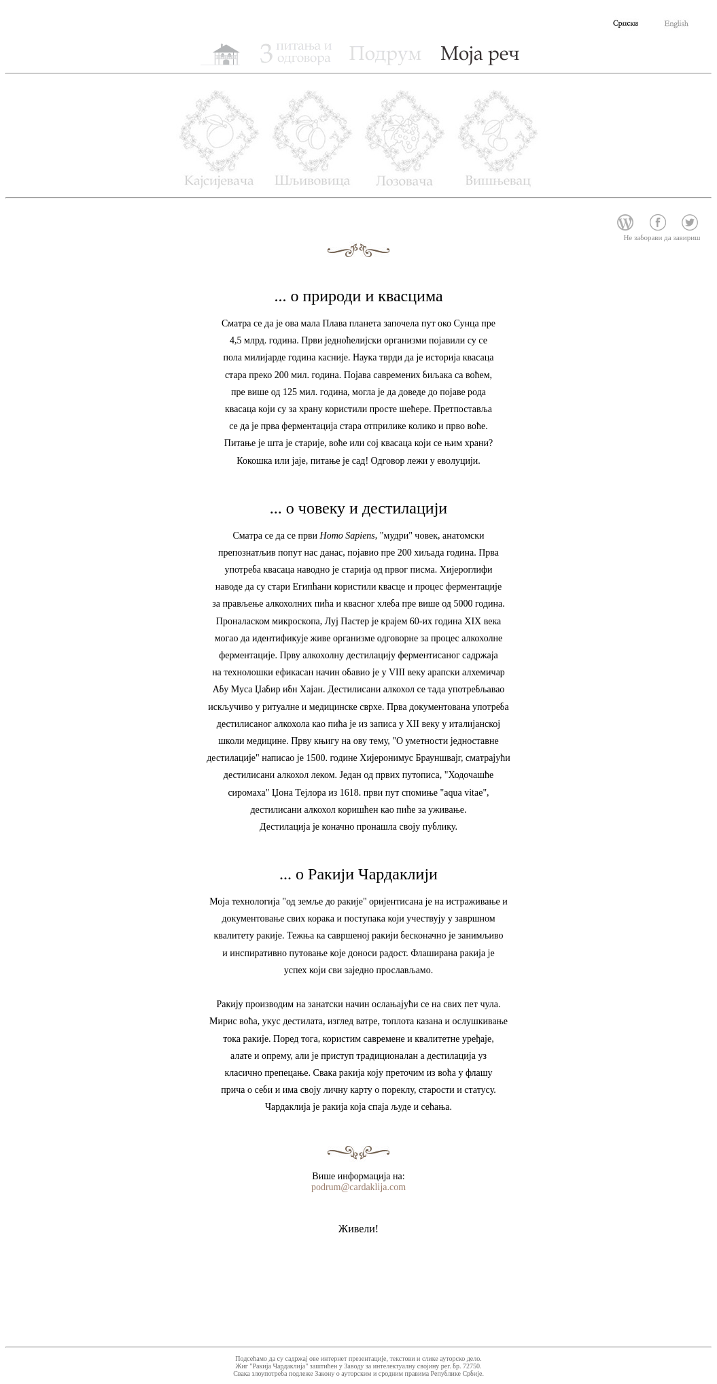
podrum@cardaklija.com (358, 1187)
